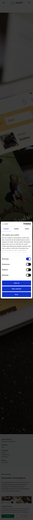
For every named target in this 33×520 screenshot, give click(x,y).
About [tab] (27, 229)
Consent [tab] (6, 229)
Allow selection (16, 289)
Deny (16, 294)
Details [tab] (16, 229)
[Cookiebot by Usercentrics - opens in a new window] (23, 224)
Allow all (16, 283)
